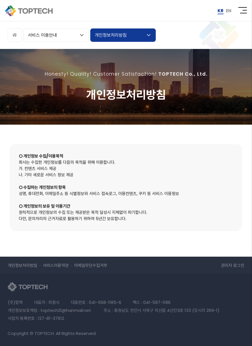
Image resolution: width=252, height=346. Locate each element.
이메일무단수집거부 (90, 265)
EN (228, 11)
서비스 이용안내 (42, 35)
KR (221, 11)
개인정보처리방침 (111, 35)
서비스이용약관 (56, 265)
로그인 (232, 265)
